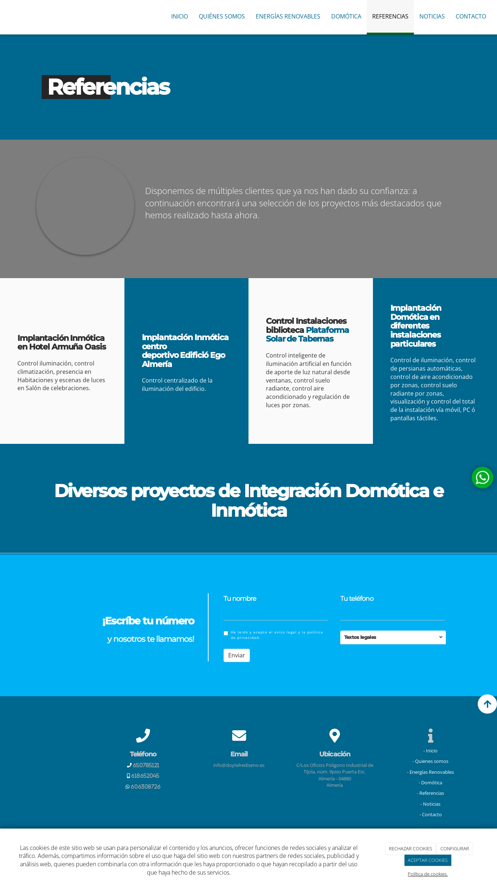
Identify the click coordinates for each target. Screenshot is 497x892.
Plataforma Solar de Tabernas (307, 334)
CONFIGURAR (454, 848)
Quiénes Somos (222, 16)
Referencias (390, 16)
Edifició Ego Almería (183, 359)
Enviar (236, 655)
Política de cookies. (428, 874)
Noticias (432, 16)
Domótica (346, 16)
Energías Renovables (288, 16)
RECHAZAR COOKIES (410, 848)
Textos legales (360, 637)
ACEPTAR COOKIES (428, 860)
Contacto (471, 16)
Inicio (179, 16)
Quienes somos (431, 761)
